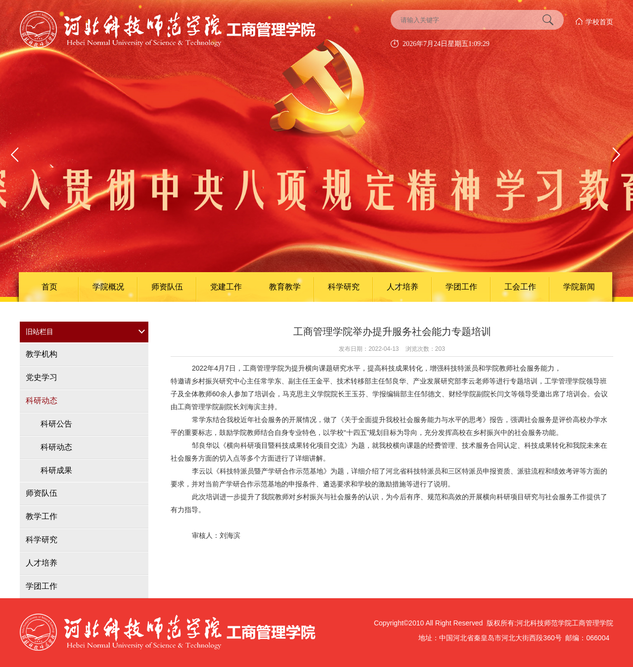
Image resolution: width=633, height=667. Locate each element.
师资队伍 (167, 287)
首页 (49, 287)
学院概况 (108, 287)
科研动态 (41, 400)
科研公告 (56, 424)
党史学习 (41, 377)
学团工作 (461, 287)
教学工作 (41, 516)
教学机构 (41, 354)
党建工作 (226, 287)
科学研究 (344, 287)
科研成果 (56, 470)
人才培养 (402, 287)
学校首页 (599, 22)
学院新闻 (579, 287)
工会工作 (520, 287)
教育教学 (285, 287)
